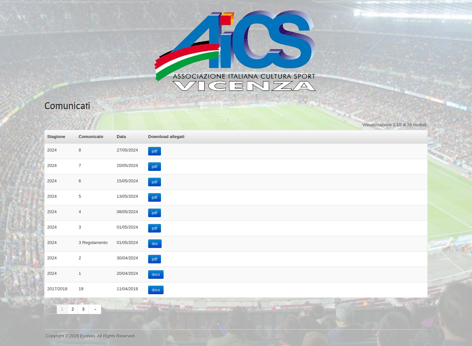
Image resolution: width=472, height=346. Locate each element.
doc (155, 243)
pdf (154, 151)
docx (156, 274)
